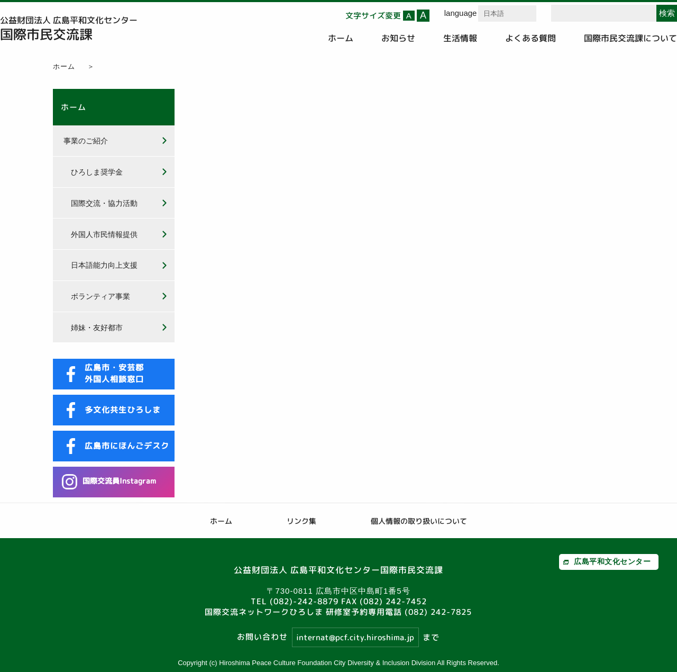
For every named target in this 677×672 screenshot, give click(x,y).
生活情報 (460, 38)
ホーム (340, 38)
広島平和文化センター (612, 561)
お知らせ (398, 38)
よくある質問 (530, 38)
